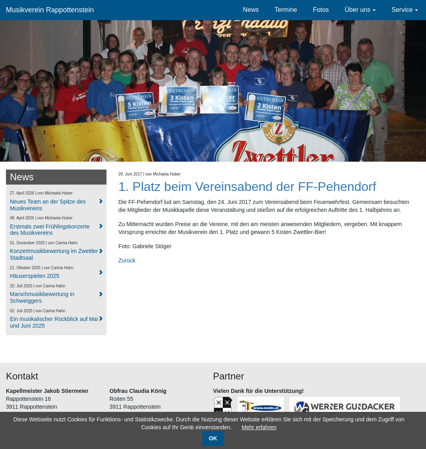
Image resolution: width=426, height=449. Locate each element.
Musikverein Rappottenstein (50, 10)
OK (213, 438)
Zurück (126, 260)
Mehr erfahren (259, 427)
